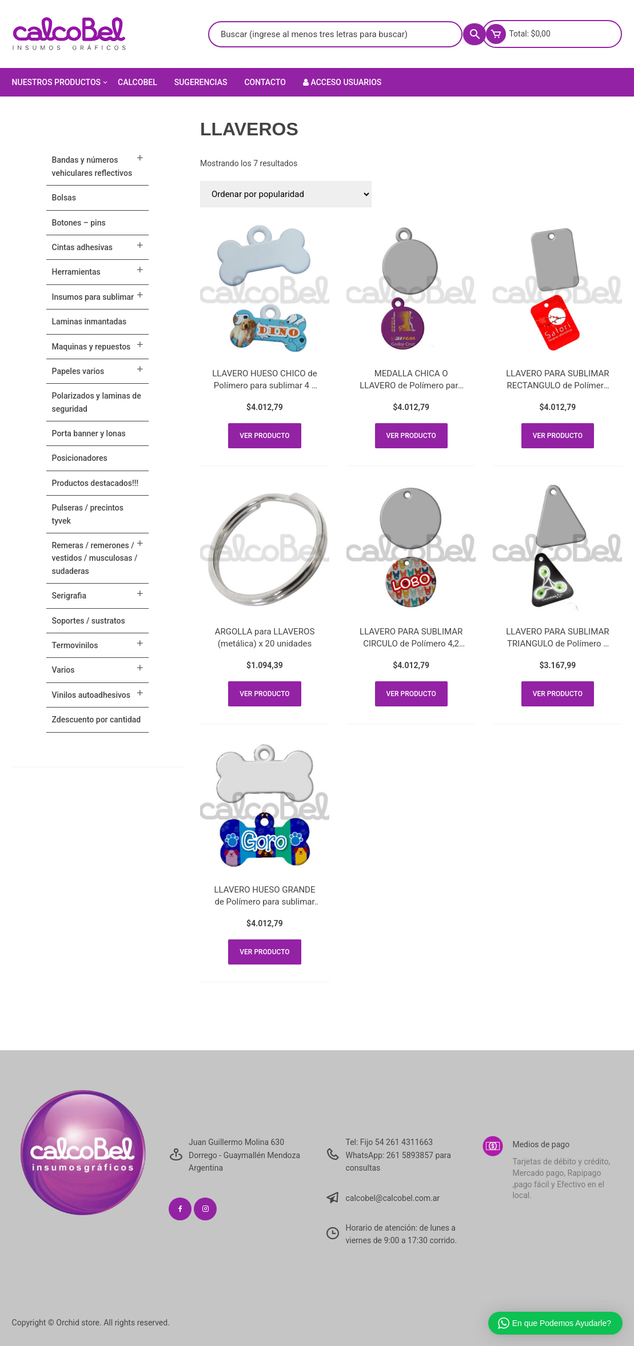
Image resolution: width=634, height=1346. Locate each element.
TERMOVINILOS (75, 645)
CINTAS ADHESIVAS (82, 247)
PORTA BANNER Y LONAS (89, 433)
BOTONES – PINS (79, 222)
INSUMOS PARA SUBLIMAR (93, 297)
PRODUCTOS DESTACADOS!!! (95, 483)
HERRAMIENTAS (76, 271)
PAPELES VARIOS (78, 371)
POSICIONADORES (79, 458)
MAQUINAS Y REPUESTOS (91, 346)
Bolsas (64, 197)
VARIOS (63, 669)
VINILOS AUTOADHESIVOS (91, 695)
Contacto (265, 82)
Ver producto (264, 436)
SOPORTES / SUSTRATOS (88, 620)
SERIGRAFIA (69, 595)
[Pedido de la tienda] (286, 194)
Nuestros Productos (61, 82)
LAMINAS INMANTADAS (89, 321)
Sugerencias (201, 82)
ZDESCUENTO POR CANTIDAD (96, 719)
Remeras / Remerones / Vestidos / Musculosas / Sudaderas (95, 558)
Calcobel (137, 82)
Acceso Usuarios (342, 82)
